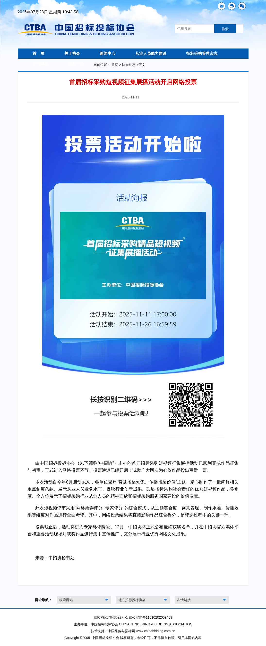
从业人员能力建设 (150, 53)
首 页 (39, 53)
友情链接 (184, 600)
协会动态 (129, 65)
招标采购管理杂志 (201, 53)
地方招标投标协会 (132, 600)
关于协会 (72, 53)
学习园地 (40, 64)
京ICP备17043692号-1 (111, 617)
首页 (114, 65)
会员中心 (76, 64)
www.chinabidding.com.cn (155, 631)
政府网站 (66, 600)
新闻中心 (107, 53)
